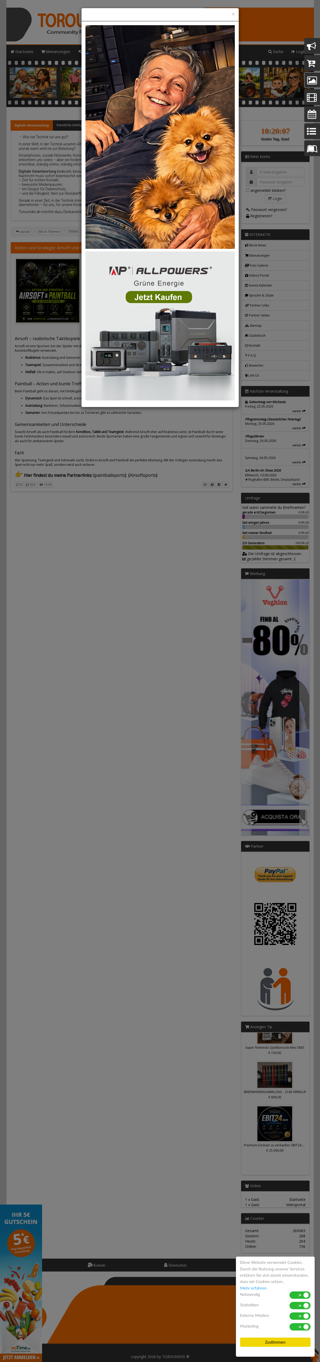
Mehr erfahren (253, 1288)
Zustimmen (275, 1342)
